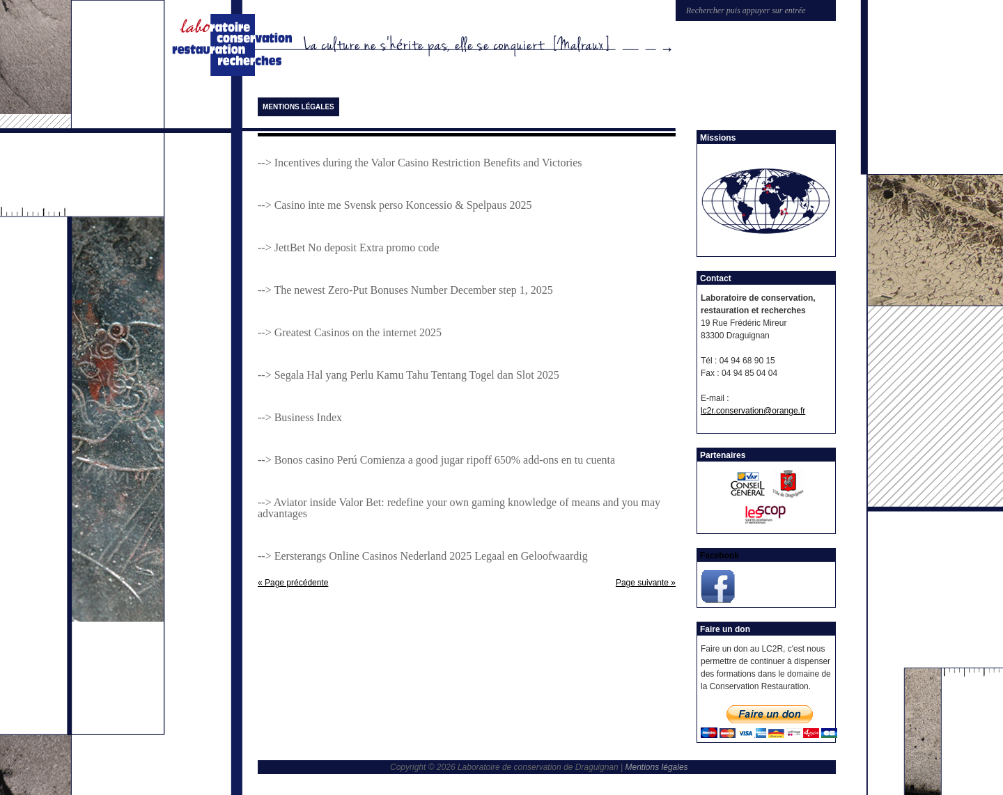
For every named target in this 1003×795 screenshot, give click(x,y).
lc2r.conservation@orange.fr (753, 411)
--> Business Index (300, 417)
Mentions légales (298, 107)
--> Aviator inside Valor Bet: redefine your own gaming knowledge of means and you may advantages (459, 507)
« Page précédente (293, 583)
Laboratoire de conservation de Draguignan (235, 45)
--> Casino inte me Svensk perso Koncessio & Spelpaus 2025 (394, 205)
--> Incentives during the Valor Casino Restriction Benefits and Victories (420, 162)
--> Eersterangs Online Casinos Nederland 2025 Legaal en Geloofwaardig (423, 556)
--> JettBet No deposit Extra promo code (349, 247)
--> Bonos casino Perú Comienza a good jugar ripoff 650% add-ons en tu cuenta (436, 460)
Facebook (719, 555)
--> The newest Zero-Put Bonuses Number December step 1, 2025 (405, 290)
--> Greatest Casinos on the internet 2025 (350, 332)
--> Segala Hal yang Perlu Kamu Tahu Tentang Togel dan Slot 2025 (408, 375)
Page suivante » (646, 583)
